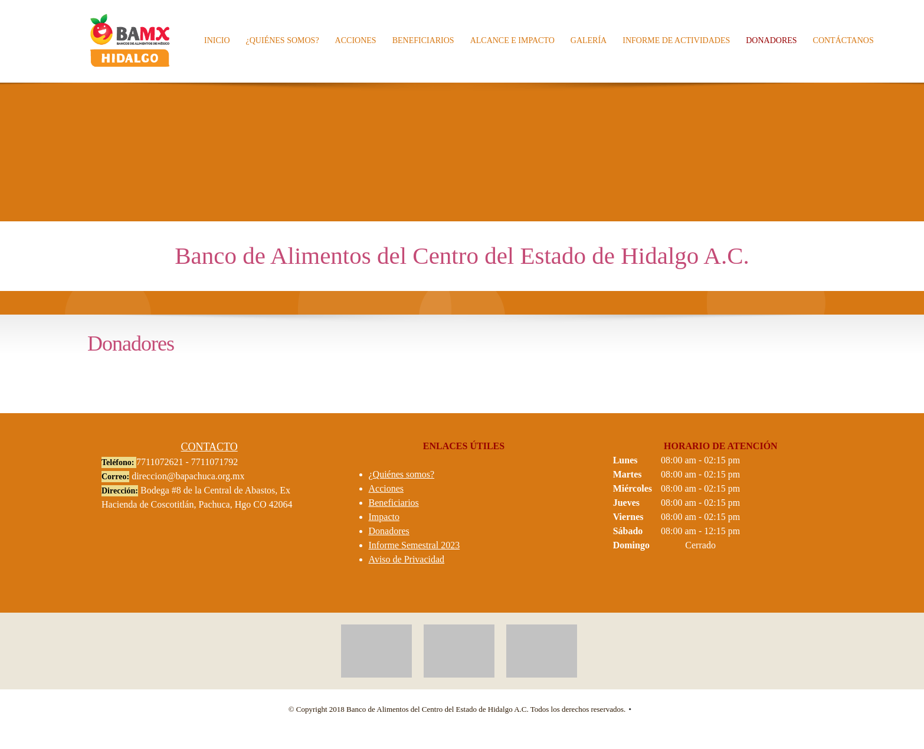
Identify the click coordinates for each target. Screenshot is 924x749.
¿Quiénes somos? (402, 474)
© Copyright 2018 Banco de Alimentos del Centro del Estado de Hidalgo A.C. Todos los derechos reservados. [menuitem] (457, 709)
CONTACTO (209, 447)
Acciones (386, 488)
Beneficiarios (394, 503)
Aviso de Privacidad (407, 559)
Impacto (384, 517)
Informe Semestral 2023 (414, 545)
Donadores (389, 531)
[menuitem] (217, 41)
